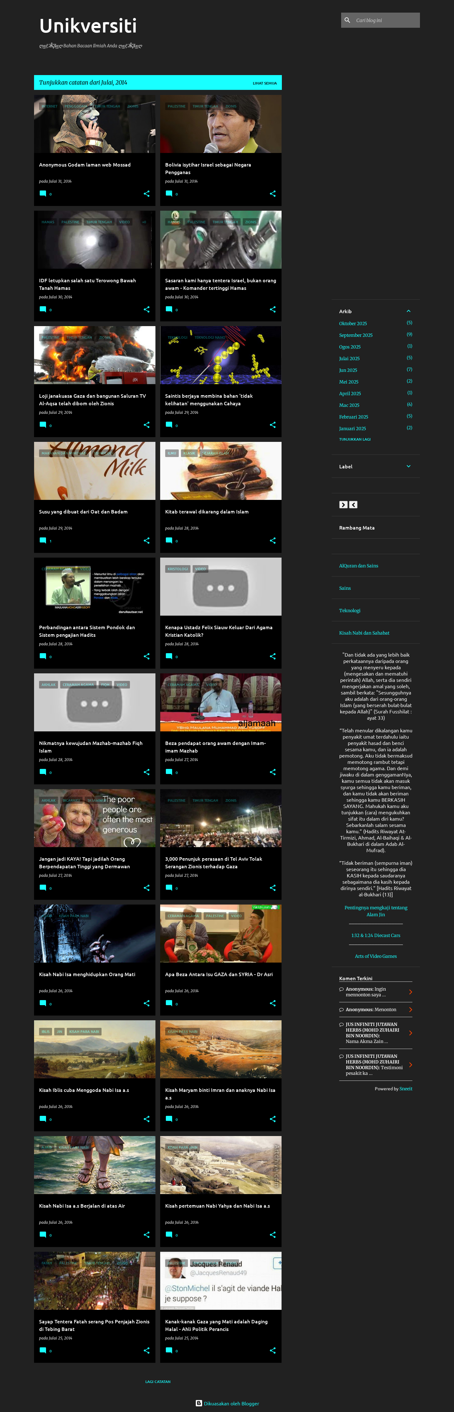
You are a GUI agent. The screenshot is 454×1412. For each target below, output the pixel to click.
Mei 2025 (348, 382)
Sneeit (405, 1089)
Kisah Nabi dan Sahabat (364, 633)
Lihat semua (265, 83)
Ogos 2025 (350, 347)
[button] (146, 194)
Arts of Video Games (376, 956)
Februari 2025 (353, 417)
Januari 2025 (352, 428)
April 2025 (350, 393)
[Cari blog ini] (387, 20)
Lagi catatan (158, 1381)
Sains (345, 588)
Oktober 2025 (353, 323)
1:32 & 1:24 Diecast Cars (376, 935)
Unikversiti (88, 25)
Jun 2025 (348, 370)
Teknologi (350, 610)
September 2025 (356, 335)
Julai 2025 (349, 358)
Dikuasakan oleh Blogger (227, 1403)
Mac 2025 (349, 405)
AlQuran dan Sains (358, 566)
